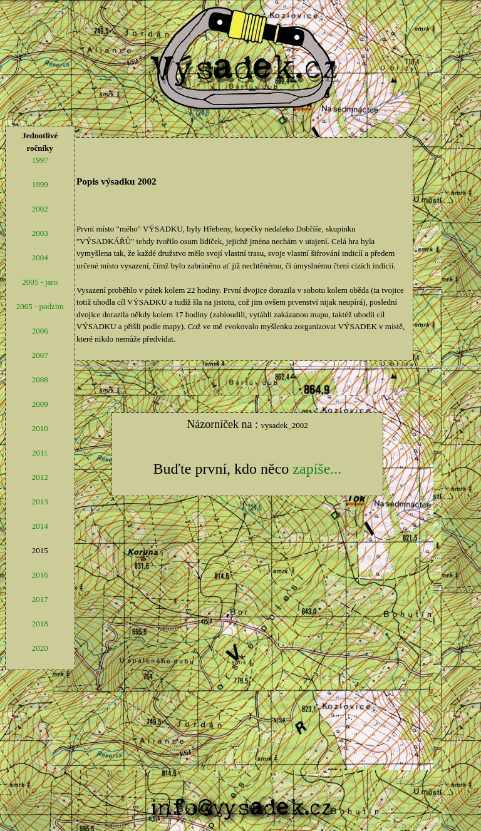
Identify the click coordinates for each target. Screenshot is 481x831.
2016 (40, 574)
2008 (40, 379)
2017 (40, 599)
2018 (40, 623)
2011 (40, 452)
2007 (40, 355)
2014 (40, 526)
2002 (40, 208)
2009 (40, 404)
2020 (40, 648)
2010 (40, 428)
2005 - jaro (40, 282)
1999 (40, 184)
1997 (40, 160)
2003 (40, 233)
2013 (40, 501)
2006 (40, 330)
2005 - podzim (40, 306)
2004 (40, 257)
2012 (40, 477)
